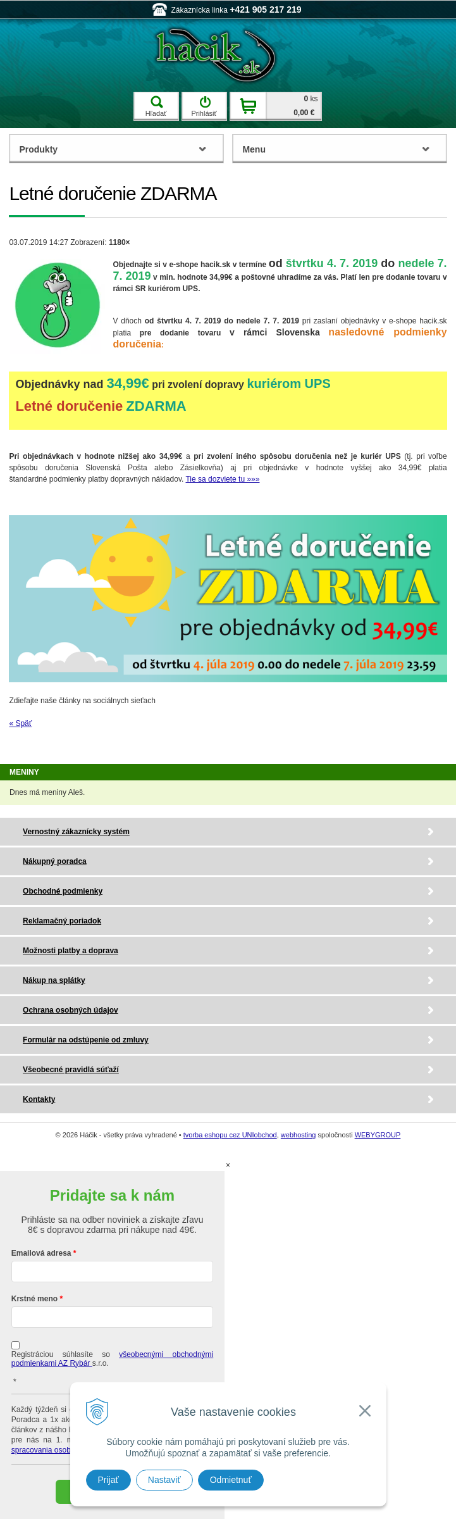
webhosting (298, 1135)
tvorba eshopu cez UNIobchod (230, 1135)
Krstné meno (34, 1298)
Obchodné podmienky (62, 891)
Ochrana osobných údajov (70, 1010)
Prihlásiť (203, 106)
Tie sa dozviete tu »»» (222, 479)
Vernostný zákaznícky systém (76, 831)
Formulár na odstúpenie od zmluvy (86, 1039)
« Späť (20, 723)
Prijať (108, 1480)
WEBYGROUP (378, 1135)
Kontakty (39, 1099)
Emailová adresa (41, 1253)
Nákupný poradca (55, 861)
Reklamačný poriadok (62, 920)
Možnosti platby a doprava (70, 950)
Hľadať (156, 106)
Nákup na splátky (54, 980)
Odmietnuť (231, 1480)
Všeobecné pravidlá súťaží (71, 1069)
